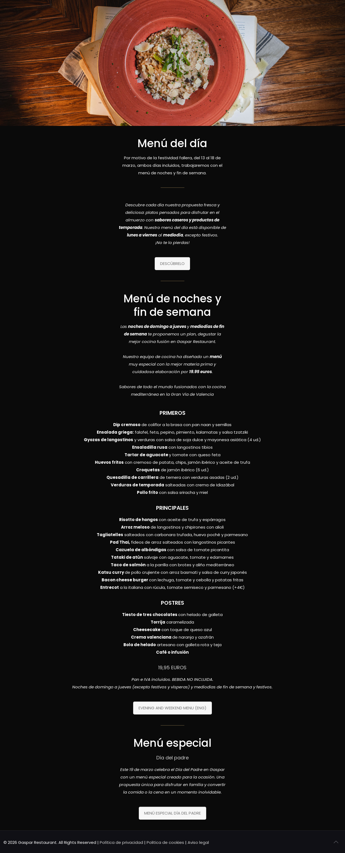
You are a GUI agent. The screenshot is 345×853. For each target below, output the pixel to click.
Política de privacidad (121, 842)
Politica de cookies (165, 842)
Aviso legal (198, 842)
